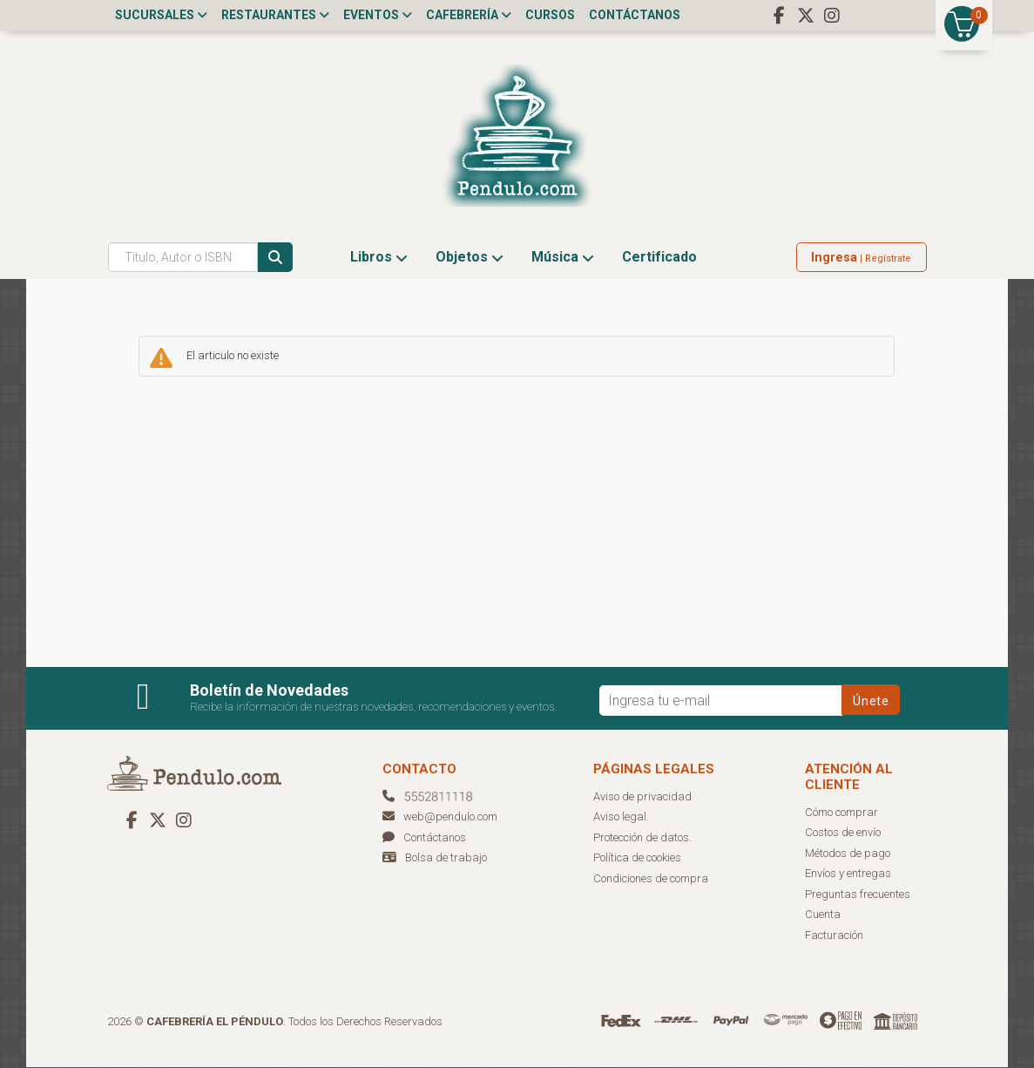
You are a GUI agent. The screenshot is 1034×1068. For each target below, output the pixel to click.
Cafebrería (468, 15)
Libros (379, 257)
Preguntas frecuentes (857, 894)
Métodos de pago (847, 854)
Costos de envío (843, 833)
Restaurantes (275, 15)
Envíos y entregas (848, 874)
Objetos (469, 257)
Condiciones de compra (650, 879)
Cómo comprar (841, 813)
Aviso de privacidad (642, 797)
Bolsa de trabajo (446, 858)
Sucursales (161, 15)
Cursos (550, 15)
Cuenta (823, 915)
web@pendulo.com (439, 817)
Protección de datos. (642, 838)
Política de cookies (637, 858)
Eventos (377, 15)
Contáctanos (634, 15)
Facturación (834, 935)
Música (562, 257)
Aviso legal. (621, 817)
